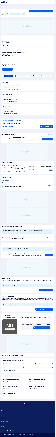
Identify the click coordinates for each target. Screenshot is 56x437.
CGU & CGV (7, 434)
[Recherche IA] (8, 76)
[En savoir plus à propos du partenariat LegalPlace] (23, 363)
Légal (17, 76)
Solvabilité (41, 11)
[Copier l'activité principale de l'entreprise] (25, 167)
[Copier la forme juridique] (13, 55)
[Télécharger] (51, 237)
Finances (43, 76)
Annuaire (2, 413)
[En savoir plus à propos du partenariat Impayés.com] (52, 363)
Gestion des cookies (13, 434)
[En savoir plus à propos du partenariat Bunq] (23, 367)
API (1, 415)
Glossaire (2, 423)
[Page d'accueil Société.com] (4, 2)
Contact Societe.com (4, 421)
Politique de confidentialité (22, 434)
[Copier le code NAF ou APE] (25, 52)
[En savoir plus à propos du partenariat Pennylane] (52, 367)
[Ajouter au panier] (47, 139)
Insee (3, 65)
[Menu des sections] (2, 76)
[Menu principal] (53, 2)
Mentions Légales (30, 434)
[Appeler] (50, 185)
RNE (6, 65)
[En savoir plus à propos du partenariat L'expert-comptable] (23, 370)
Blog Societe (3, 428)
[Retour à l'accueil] (27, 404)
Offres (2, 410)
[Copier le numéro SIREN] (8, 39)
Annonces (35, 76)
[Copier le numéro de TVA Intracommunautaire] (10, 45)
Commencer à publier (49, 232)
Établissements (26, 76)
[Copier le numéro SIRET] (11, 42)
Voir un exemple (50, 134)
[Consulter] (48, 237)
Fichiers (2, 412)
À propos (2, 434)
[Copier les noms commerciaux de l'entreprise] (25, 171)
